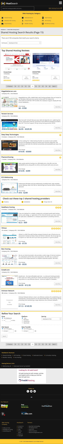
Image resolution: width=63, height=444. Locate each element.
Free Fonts (31, 429)
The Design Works (33, 427)
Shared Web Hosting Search (13, 29)
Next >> (54, 86)
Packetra (6, 202)
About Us (20, 434)
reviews (4, 137)
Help (19, 429)
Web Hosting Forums (54, 8)
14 (29, 86)
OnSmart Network (7, 291)
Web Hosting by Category (31, 13)
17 (39, 86)
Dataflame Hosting (8, 207)
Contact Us (20, 426)
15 (32, 86)
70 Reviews (35, 73)
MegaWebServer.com (8, 91)
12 (22, 86)
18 (42, 86)
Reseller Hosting (29, 23)
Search (4, 336)
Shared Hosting (8, 17)
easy (41, 77)
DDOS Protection (33, 431)
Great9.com (5, 270)
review (4, 159)
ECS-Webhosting (7, 177)
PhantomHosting (7, 157)
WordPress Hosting (49, 23)
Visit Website (26, 77)
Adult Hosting (48, 17)
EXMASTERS (36, 72)
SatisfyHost (27, 202)
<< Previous (9, 86)
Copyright (20, 435)
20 (49, 86)
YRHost (4, 228)
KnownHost (7, 72)
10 (15, 86)
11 (18, 86)
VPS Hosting (48, 20)
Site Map (20, 427)
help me (13, 77)
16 (35, 86)
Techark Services (7, 114)
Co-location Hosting (50, 355)
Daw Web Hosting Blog (34, 426)
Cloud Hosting (7, 23)
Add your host (6, 428)
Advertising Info (7, 431)
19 (46, 86)
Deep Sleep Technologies (10, 135)
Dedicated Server (29, 17)
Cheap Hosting (28, 20)
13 (25, 86)
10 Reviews (7, 74)
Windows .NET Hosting (10, 20)
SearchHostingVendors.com (35, 432)
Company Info (5, 93)
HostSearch (3, 29)
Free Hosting (17, 357)
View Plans (57, 107)
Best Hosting (5, 249)
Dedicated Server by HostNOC (22, 366)
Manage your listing (8, 429)
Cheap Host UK (48, 202)
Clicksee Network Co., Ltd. (30, 441)
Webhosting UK (7, 366)
